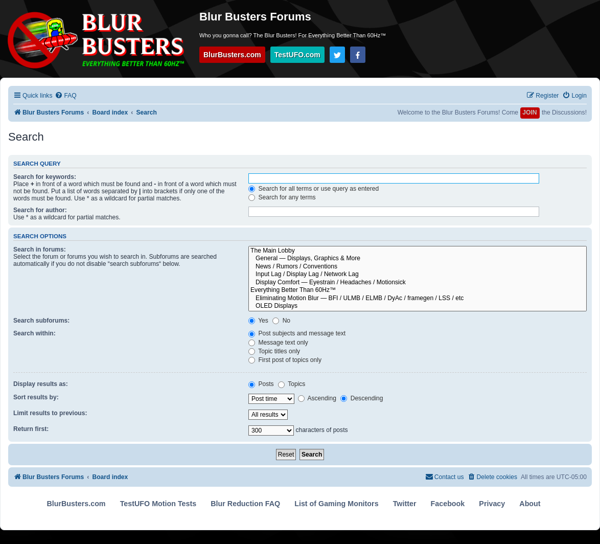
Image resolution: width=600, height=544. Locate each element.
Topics (291, 384)
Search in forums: (39, 249)
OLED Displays (417, 306)
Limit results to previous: (50, 413)
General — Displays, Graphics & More (417, 259)
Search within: (34, 333)
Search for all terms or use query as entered (313, 188)
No (281, 320)
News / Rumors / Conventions (417, 267)
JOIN (529, 112)
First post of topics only (284, 360)
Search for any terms (282, 197)
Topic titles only (274, 351)
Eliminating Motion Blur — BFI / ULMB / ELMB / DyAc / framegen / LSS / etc (417, 298)
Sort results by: (36, 397)
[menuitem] (65, 96)
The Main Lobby (417, 251)
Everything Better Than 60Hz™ (417, 290)
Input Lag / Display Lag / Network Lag (417, 274)
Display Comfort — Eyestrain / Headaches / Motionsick (417, 283)
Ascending (317, 398)
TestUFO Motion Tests (158, 504)
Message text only (278, 342)
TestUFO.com (297, 55)
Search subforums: (41, 320)
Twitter (405, 504)
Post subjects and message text (296, 333)
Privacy (492, 504)
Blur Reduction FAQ (245, 504)
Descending (361, 398)
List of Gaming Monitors (336, 504)
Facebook (448, 504)
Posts (261, 384)
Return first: (31, 429)
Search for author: (40, 210)
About (529, 504)
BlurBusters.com (232, 55)
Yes (258, 320)
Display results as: (40, 384)
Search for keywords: (44, 176)
